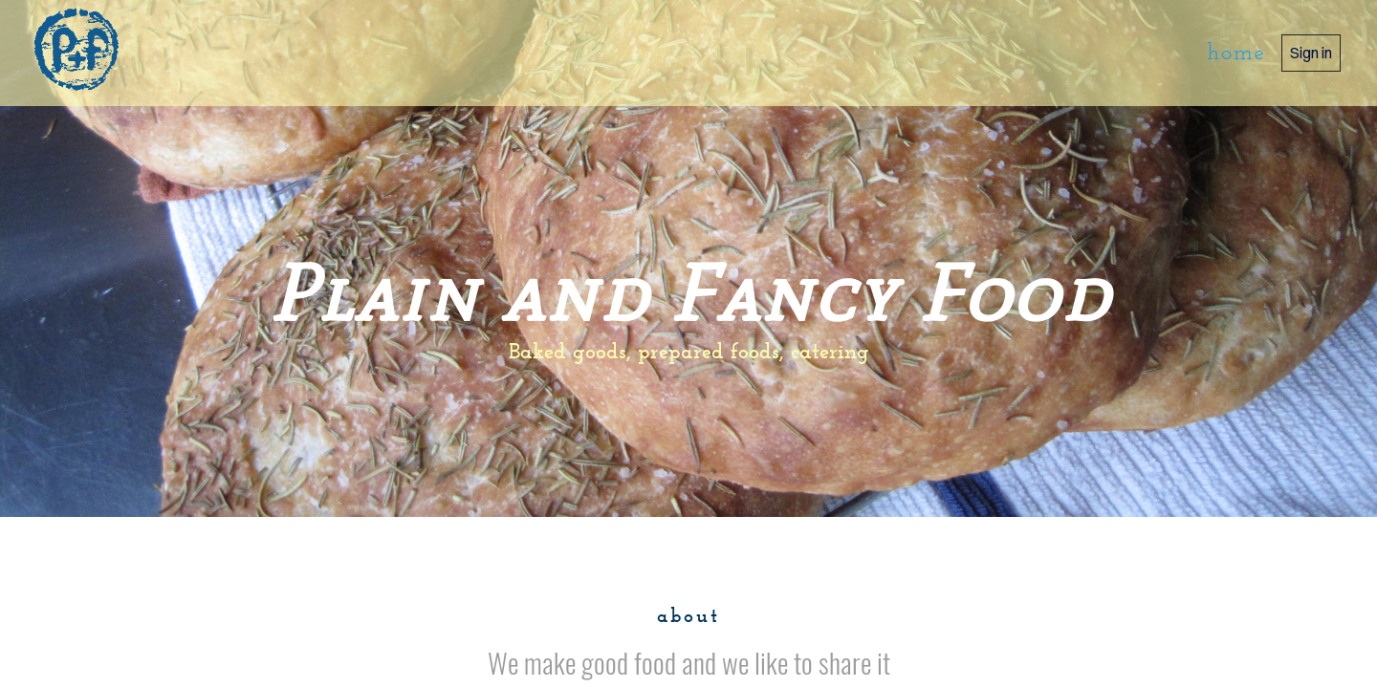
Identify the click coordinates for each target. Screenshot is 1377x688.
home (1236, 53)
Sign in (1311, 52)
